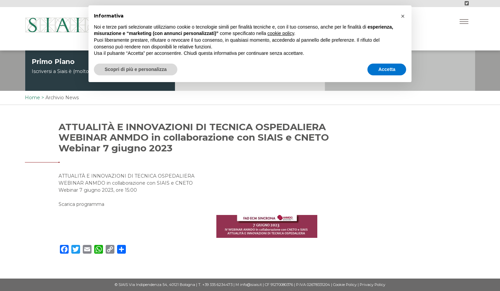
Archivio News (62, 98)
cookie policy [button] (280, 33)
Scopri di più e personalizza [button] (136, 69)
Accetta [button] (386, 69)
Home (32, 98)
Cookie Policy (345, 284)
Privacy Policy (372, 284)
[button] (402, 16)
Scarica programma (81, 204)
